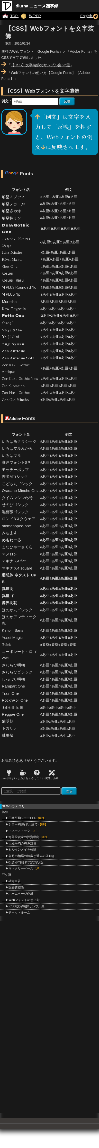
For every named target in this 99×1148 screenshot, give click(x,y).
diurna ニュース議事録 (37, 6)
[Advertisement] (48, 969)
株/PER (30, 16)
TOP (9, 16)
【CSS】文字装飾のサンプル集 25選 (40, 65)
